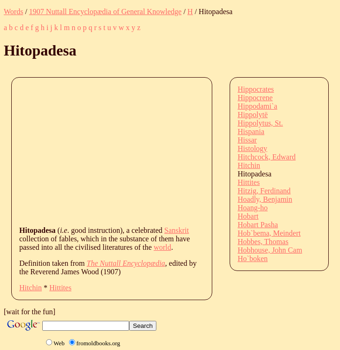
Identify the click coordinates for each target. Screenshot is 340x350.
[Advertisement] (179, 151)
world (162, 247)
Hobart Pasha (258, 225)
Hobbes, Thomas (263, 242)
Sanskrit (176, 230)
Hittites (60, 288)
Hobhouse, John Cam (270, 250)
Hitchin (30, 288)
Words (13, 12)
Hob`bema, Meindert (269, 233)
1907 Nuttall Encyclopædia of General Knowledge (105, 12)
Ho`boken (253, 258)
